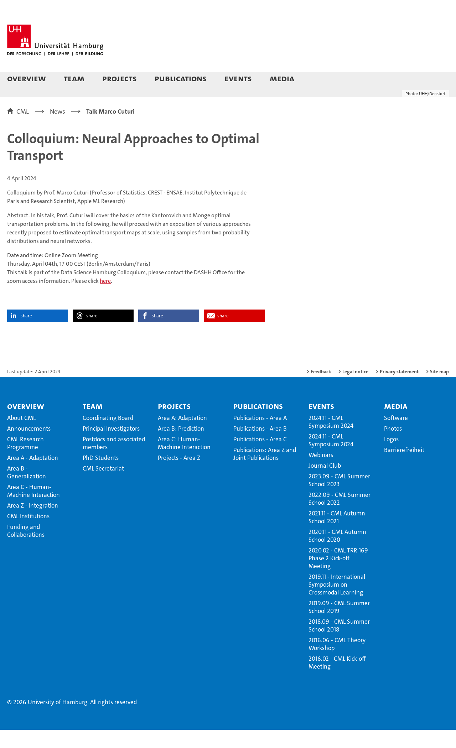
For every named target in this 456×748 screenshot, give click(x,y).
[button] (436, 79)
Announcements (29, 447)
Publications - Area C (260, 457)
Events (238, 78)
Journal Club (325, 484)
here (105, 299)
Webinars (321, 473)
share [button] (26, 334)
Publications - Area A (260, 436)
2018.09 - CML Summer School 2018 (339, 643)
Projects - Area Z (179, 476)
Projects (119, 78)
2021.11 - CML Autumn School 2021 (337, 535)
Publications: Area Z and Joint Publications (264, 472)
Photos (393, 447)
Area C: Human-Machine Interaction (184, 461)
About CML (21, 436)
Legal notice (355, 389)
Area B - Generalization (26, 490)
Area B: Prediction (181, 447)
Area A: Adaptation (182, 436)
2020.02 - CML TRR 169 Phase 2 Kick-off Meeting (338, 576)
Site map (439, 389)
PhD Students (101, 476)
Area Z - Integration (32, 524)
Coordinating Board (108, 436)
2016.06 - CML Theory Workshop (337, 662)
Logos (391, 457)
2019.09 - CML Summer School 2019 (339, 625)
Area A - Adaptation (32, 476)
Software (396, 436)
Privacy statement (399, 389)
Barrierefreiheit (404, 468)
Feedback (321, 389)
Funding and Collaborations (26, 549)
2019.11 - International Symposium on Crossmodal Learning (337, 602)
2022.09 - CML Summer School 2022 (339, 517)
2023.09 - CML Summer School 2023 (339, 498)
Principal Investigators (111, 447)
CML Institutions (28, 534)
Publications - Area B (260, 447)
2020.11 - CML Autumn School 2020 (337, 554)
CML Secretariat (103, 486)
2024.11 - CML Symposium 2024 (331, 440)
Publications (181, 78)
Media (282, 78)
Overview (26, 78)
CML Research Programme (25, 461)
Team (74, 78)
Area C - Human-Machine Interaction (33, 509)
